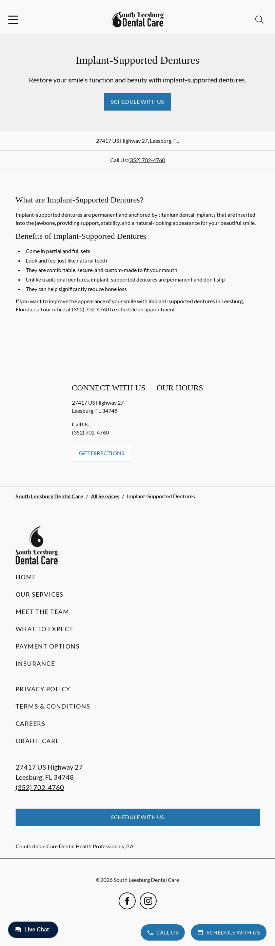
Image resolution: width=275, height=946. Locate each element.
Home (26, 577)
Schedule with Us (137, 101)
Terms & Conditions (53, 706)
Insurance (35, 663)
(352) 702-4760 (146, 160)
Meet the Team (43, 611)
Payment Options (48, 646)
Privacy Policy (43, 689)
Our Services (40, 594)
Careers (31, 723)
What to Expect (45, 629)
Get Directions (101, 453)
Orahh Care (38, 741)
